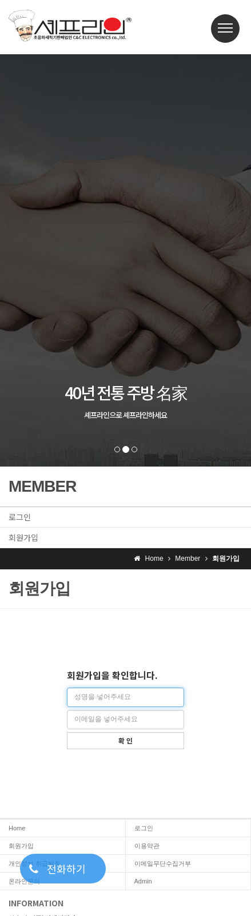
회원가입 (23, 537)
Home (17, 828)
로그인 (20, 517)
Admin (143, 881)
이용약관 (147, 845)
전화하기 (57, 868)
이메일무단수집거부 (162, 863)
